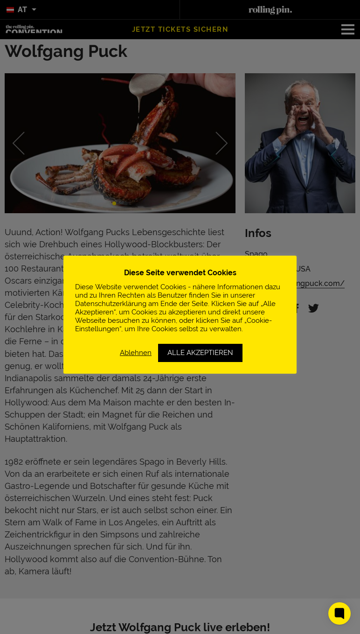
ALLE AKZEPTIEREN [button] (200, 352)
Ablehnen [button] (136, 352)
